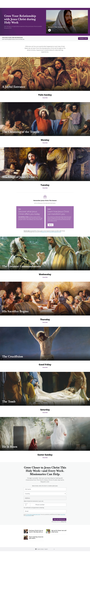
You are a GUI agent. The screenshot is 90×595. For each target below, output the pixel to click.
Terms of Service (28, 515)
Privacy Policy (62, 514)
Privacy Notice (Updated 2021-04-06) (55, 231)
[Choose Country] (29, 504)
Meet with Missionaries (59, 519)
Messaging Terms (44, 231)
